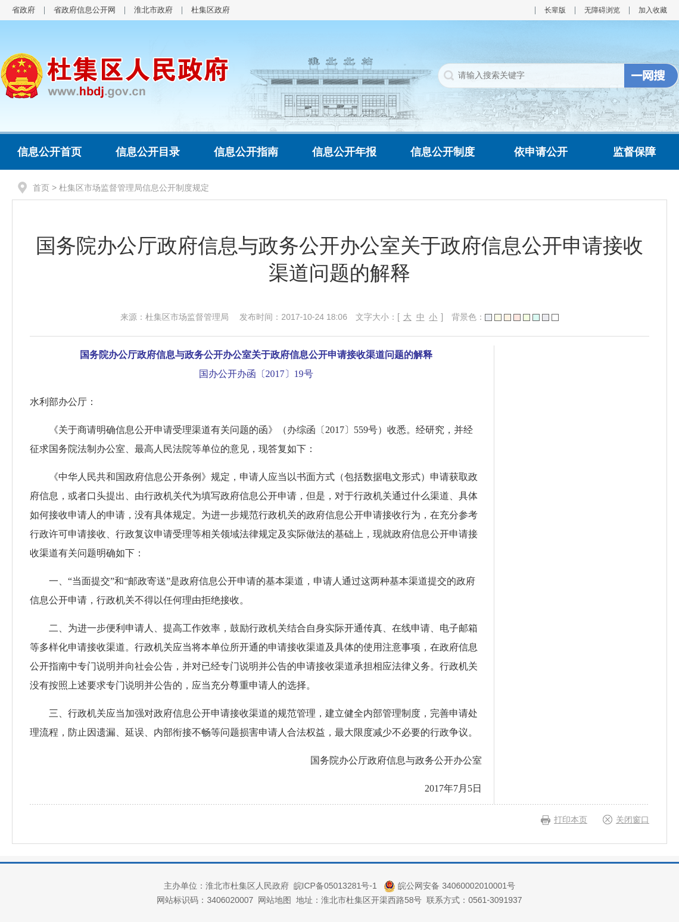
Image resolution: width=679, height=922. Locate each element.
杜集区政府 (210, 9)
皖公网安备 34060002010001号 (449, 885)
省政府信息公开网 (85, 9)
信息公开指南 (246, 152)
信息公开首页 (49, 152)
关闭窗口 (632, 819)
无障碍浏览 (602, 10)
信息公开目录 (148, 152)
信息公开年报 (344, 152)
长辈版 (555, 10)
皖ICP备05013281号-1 (336, 885)
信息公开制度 (442, 152)
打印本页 (570, 819)
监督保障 (634, 152)
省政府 (23, 9)
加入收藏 (652, 10)
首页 (41, 187)
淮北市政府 (153, 9)
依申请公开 (541, 152)
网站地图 (274, 900)
